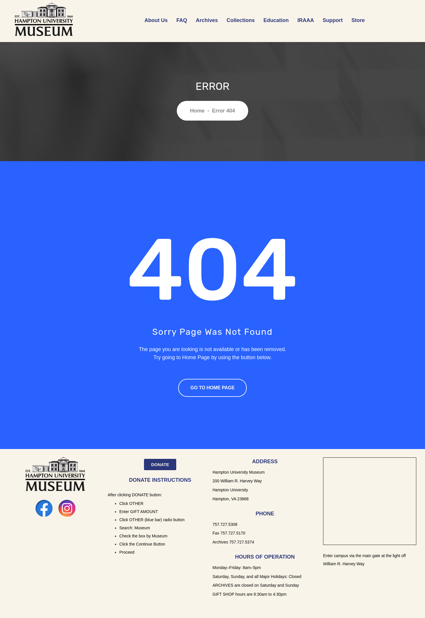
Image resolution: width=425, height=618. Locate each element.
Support (333, 20)
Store (358, 20)
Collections (241, 20)
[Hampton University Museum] (369, 501)
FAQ (181, 20)
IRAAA (306, 20)
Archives (207, 20)
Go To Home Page (212, 387)
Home (197, 111)
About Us (156, 20)
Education (276, 20)
